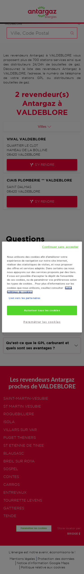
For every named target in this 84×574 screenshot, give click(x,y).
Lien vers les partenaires (24, 298)
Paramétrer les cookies (41, 322)
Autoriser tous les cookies (42, 310)
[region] (42, 287)
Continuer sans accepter (60, 246)
